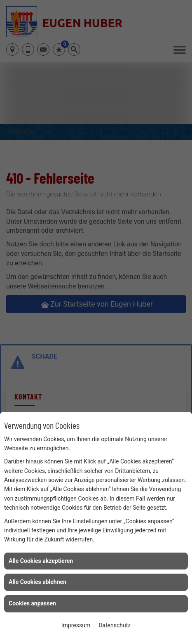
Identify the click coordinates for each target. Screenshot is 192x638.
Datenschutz (114, 625)
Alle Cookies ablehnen (37, 582)
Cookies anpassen (32, 603)
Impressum (75, 625)
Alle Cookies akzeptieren (41, 561)
